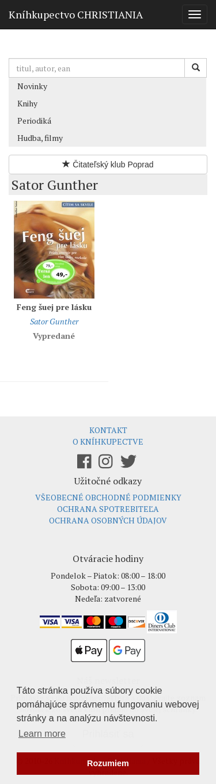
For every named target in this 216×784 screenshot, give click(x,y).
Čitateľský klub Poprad (107, 164)
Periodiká (34, 120)
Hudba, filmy (40, 137)
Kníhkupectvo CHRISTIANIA (76, 14)
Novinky (32, 86)
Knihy (27, 103)
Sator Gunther (54, 321)
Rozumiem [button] (108, 763)
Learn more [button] (42, 734)
